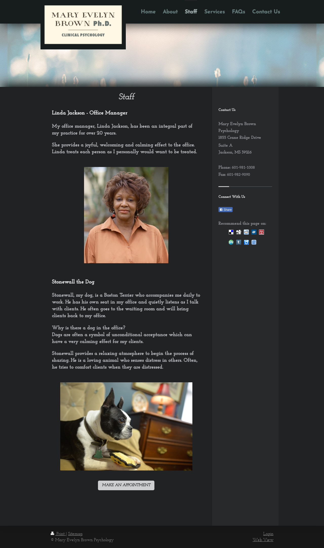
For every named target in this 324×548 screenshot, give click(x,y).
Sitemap (75, 533)
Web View (263, 539)
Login (268, 533)
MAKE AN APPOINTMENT (126, 485)
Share (225, 210)
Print (58, 533)
